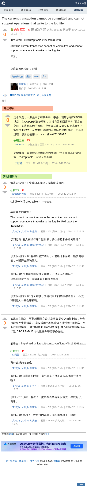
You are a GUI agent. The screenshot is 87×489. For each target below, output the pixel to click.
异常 (44, 76)
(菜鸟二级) (42, 163)
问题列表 (9, 10)
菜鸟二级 (34, 84)
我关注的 (26, 10)
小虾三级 (32, 144)
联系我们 (23, 461)
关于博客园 (11, 461)
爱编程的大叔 (19, 193)
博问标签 (61, 10)
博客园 (57, 461)
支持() (16, 231)
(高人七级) (49, 193)
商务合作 (34, 461)
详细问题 (78, 10)
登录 (77, 3)
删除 (28, 76)
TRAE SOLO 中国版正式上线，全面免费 (30, 95)
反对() (25, 231)
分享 (4, 100)
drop (36, 76)
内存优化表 (17, 76)
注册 (83, 3)
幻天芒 (15, 354)
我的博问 (43, 10)
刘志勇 (22, 84)
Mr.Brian (19, 144)
